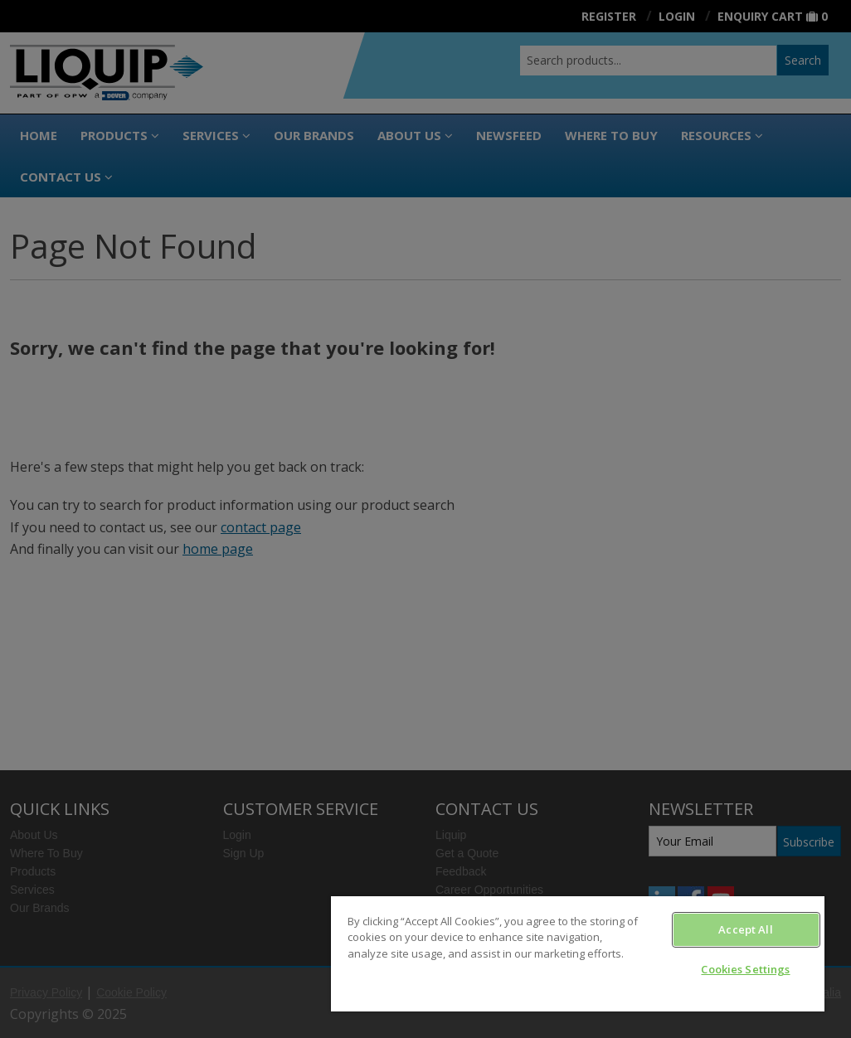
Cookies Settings (745, 969)
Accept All (745, 929)
